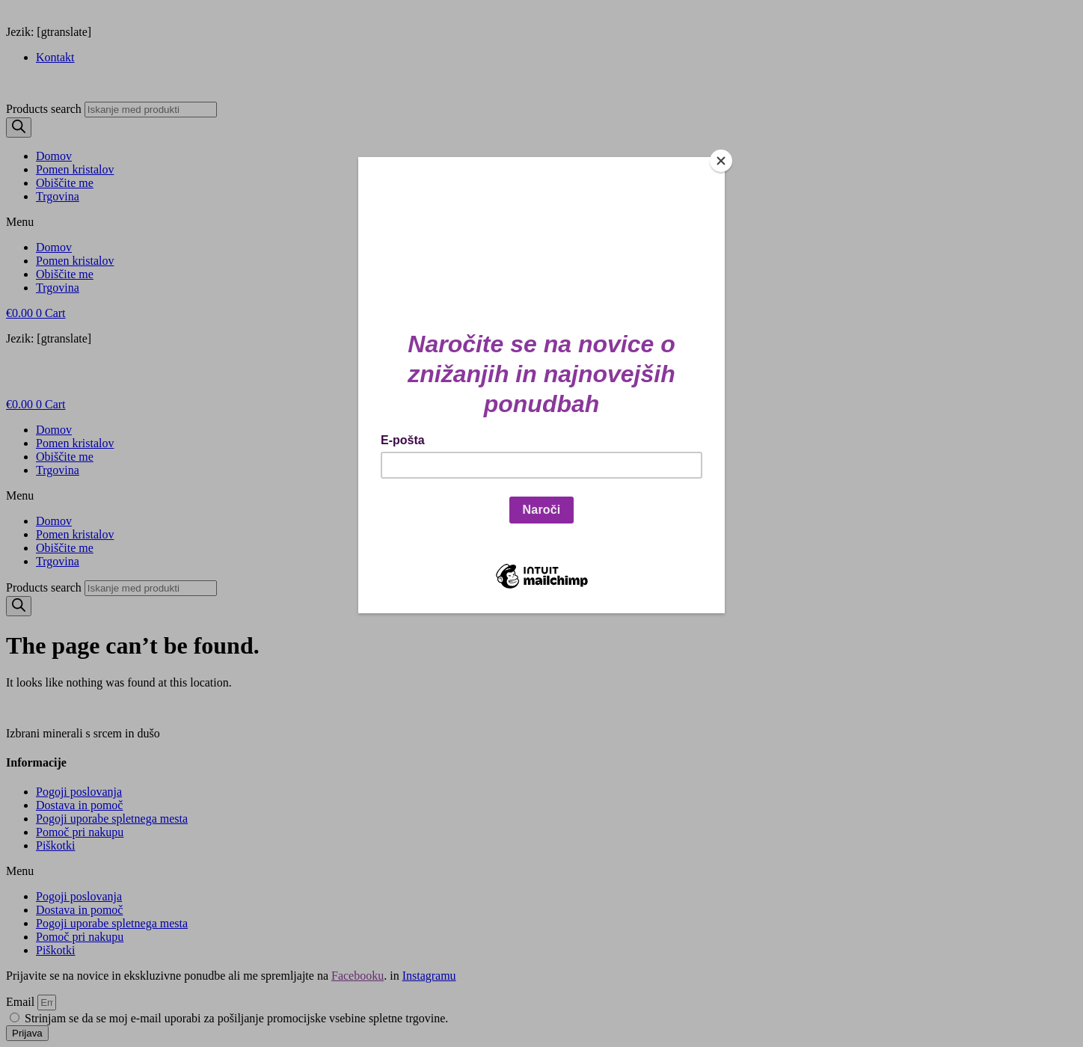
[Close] (721, 161)
